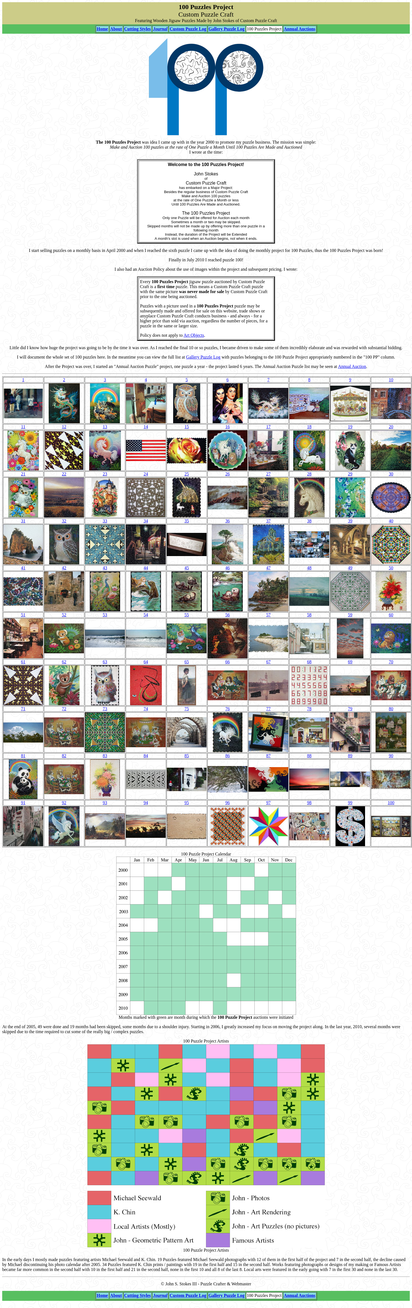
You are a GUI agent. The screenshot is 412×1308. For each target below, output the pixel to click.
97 (268, 802)
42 (64, 567)
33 (105, 521)
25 (186, 474)
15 (186, 426)
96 (227, 802)
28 (309, 474)
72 (64, 708)
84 (146, 755)
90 (391, 755)
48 (309, 567)
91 (23, 802)
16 (227, 426)
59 (350, 614)
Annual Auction (352, 366)
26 (227, 474)
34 (146, 521)
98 (309, 802)
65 (186, 661)
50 (391, 567)
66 (227, 661)
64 (146, 661)
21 (23, 474)
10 (391, 379)
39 (350, 521)
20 (391, 426)
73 (105, 708)
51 (23, 614)
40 (391, 521)
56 (227, 614)
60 (391, 614)
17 (268, 426)
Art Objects (194, 335)
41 (23, 567)
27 (268, 474)
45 (186, 567)
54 (146, 614)
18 (309, 426)
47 (268, 567)
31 (23, 521)
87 (268, 755)
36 (227, 521)
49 (350, 567)
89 (350, 755)
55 (186, 614)
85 (186, 755)
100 (391, 802)
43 (105, 567)
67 (268, 661)
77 (268, 708)
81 (23, 755)
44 (146, 567)
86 (227, 755)
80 (391, 708)
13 (105, 426)
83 (105, 755)
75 (186, 708)
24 (146, 474)
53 (105, 614)
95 (186, 802)
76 (227, 708)
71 (23, 708)
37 (268, 521)
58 (309, 614)
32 (64, 521)
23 (105, 474)
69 (350, 661)
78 (309, 708)
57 (268, 614)
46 (227, 567)
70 (391, 661)
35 (186, 521)
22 (64, 474)
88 (309, 755)
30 (391, 474)
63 (105, 661)
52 (64, 614)
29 (350, 474)
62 (64, 661)
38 (309, 521)
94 (146, 802)
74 (146, 708)
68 (309, 661)
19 (350, 426)
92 (64, 802)
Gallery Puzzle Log (203, 357)
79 (350, 708)
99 (350, 802)
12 (64, 426)
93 (105, 802)
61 (23, 661)
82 (64, 755)
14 (146, 426)
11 (23, 426)
